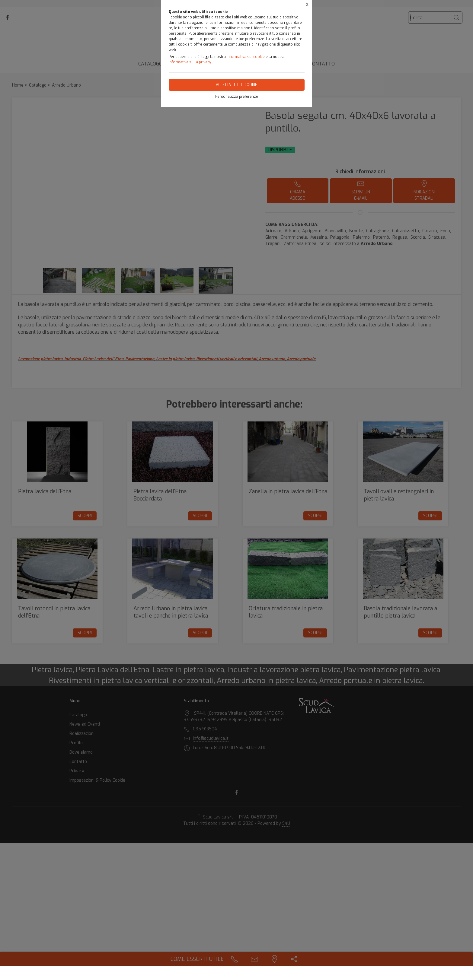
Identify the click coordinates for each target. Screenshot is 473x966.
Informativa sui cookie (246, 56)
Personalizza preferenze (236, 96)
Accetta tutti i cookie (236, 84)
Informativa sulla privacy (190, 62)
